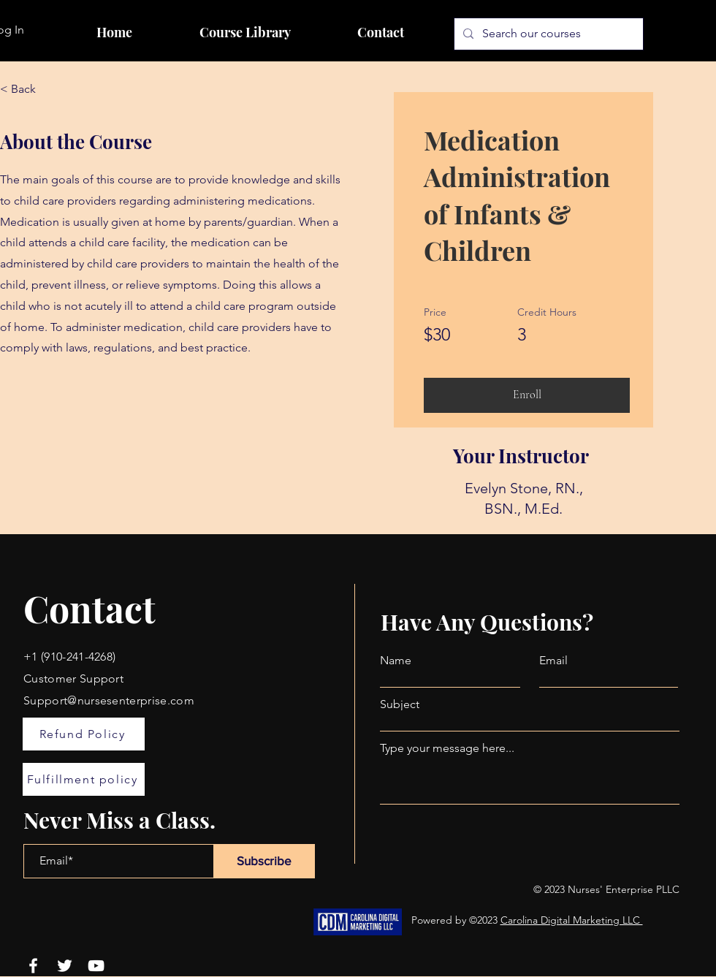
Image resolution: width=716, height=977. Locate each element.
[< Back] (40, 89)
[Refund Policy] (84, 734)
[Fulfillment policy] (84, 779)
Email (553, 660)
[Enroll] (527, 395)
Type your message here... (447, 748)
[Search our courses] (547, 34)
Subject (399, 704)
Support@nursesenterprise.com (108, 700)
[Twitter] (65, 966)
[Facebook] (33, 966)
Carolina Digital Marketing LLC (571, 920)
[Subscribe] (264, 861)
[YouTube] (96, 966)
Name (395, 660)
